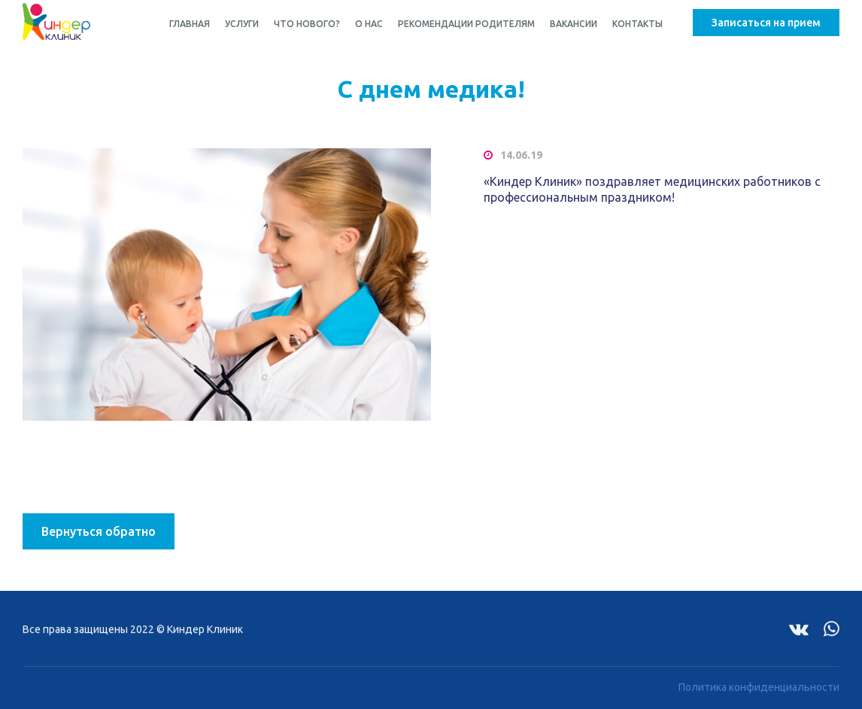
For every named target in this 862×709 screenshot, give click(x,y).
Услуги (242, 24)
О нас (369, 24)
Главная (189, 24)
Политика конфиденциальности (758, 685)
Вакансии (573, 24)
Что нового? (307, 24)
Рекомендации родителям (466, 24)
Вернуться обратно (98, 531)
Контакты (637, 24)
